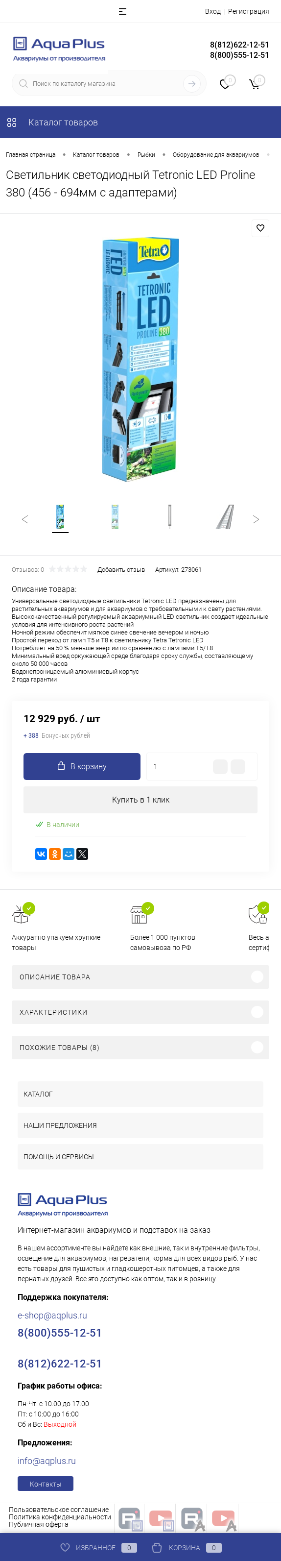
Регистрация (248, 11)
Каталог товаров (52, 122)
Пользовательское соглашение (59, 1511)
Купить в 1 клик (140, 801)
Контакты (46, 1485)
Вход (213, 11)
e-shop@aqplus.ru (52, 1317)
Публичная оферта (39, 1526)
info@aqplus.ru (47, 1462)
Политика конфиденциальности (60, 1518)
